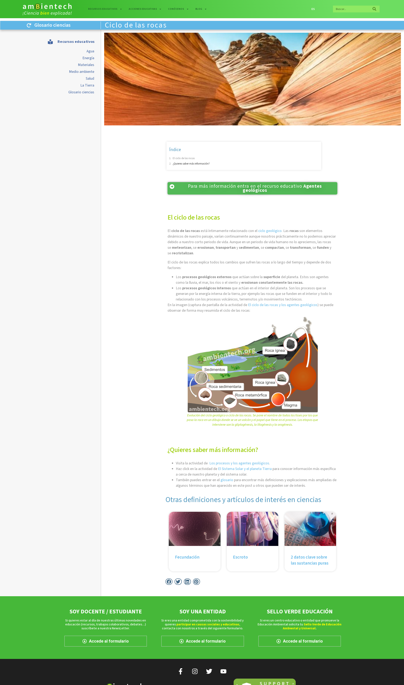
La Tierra (87, 85)
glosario (227, 480)
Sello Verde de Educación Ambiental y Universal (312, 626)
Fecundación (187, 557)
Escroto (240, 557)
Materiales (86, 64)
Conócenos (178, 9)
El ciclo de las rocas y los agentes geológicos (282, 305)
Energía (88, 58)
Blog (201, 9)
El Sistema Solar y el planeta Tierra (245, 468)
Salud (90, 78)
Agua (90, 51)
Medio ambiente (81, 71)
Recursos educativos (105, 9)
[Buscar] (374, 9)
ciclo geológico (270, 230)
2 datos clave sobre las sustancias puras (309, 560)
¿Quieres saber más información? (191, 164)
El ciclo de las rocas (184, 158)
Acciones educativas (145, 9)
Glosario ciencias (81, 92)
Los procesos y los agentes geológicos (239, 463)
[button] (168, 581)
